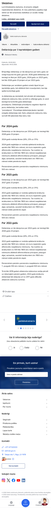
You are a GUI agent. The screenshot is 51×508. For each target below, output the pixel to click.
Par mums (7, 407)
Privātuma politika (10, 423)
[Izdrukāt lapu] (25, 291)
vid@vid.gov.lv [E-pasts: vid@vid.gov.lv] (10, 451)
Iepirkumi (6, 403)
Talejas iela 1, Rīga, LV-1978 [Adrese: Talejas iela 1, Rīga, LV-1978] (15, 454)
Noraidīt (13, 24)
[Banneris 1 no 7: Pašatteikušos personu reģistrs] (25, 320)
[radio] (11, 347)
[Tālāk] (46, 320)
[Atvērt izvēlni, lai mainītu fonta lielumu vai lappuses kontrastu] (40, 504)
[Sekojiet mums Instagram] (3, 480)
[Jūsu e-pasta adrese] (26, 374)
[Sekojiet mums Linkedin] (23, 480)
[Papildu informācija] (13, 459)
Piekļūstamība (8, 427)
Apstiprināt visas (37, 24)
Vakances (6, 399)
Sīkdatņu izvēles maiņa (11, 434)
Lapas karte (7, 430)
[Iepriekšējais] (4, 320)
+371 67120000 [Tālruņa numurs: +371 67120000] (11, 447)
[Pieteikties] (26, 382)
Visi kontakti (13, 466)
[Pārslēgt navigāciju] (25, 503)
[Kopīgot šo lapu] (25, 296)
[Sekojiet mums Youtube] (18, 480)
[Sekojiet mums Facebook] (13, 480)
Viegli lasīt (6, 420)
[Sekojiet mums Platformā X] (8, 480)
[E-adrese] (6, 459)
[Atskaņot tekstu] (11, 54)
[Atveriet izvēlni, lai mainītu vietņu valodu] (11, 504)
